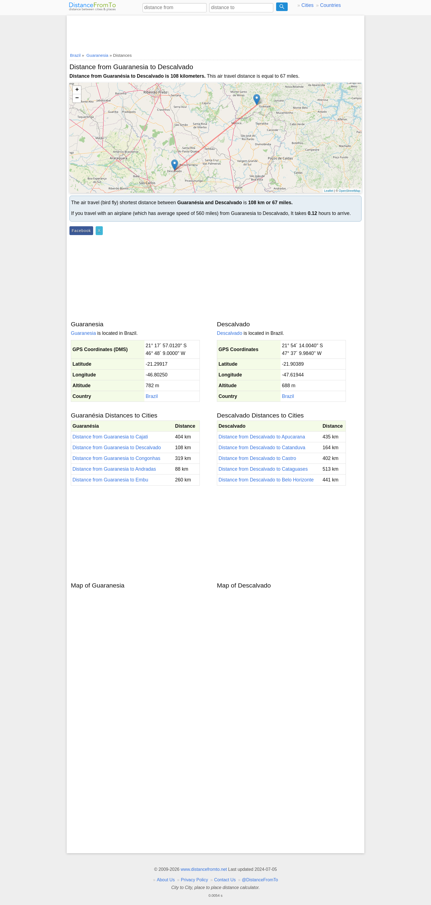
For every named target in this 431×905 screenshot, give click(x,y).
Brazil (152, 396)
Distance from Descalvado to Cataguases (263, 469)
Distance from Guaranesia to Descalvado (116, 447)
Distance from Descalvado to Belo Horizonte (266, 480)
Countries (330, 5)
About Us (166, 879)
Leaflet (328, 190)
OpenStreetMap (349, 190)
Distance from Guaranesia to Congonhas (116, 458)
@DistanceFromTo (260, 879)
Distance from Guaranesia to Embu (110, 480)
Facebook (81, 230)
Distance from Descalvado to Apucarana (262, 437)
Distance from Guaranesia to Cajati (110, 437)
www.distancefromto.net (204, 869)
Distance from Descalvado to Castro (257, 458)
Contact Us (225, 879)
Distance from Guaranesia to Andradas (114, 469)
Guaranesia (83, 333)
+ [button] (77, 90)
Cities (307, 5)
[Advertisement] (215, 32)
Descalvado (229, 333)
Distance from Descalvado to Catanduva (262, 447)
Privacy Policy (194, 879)
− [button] (77, 98)
